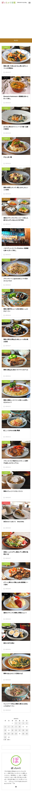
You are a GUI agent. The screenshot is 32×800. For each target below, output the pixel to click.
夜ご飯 (6, 47)
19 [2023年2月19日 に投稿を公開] (26, 730)
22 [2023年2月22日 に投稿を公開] (12, 733)
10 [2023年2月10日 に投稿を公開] (19, 726)
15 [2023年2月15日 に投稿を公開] (12, 730)
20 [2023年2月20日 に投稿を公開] (5, 733)
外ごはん (6, 77)
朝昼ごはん (6, 199)
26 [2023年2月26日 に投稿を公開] (26, 733)
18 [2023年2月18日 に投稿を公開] (23, 730)
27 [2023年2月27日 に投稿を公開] (5, 737)
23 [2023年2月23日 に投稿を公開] (15, 733)
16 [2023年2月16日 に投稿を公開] (15, 730)
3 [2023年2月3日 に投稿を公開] (19, 723)
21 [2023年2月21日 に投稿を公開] (8, 733)
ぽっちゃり (16, 768)
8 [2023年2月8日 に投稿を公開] (12, 726)
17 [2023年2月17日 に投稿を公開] (19, 730)
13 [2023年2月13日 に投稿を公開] (5, 730)
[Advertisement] (16, 22)
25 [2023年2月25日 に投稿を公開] (23, 733)
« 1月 (4, 739)
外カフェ (6, 503)
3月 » (8, 739)
